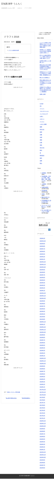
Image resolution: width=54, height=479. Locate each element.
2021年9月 (42, 317)
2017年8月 (42, 400)
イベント (42, 109)
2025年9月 (42, 244)
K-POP (41, 104)
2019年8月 (42, 337)
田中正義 (17, 392)
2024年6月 (42, 277)
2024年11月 (43, 264)
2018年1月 (42, 387)
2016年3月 (42, 444)
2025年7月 (42, 249)
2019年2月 (42, 353)
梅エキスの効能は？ (45, 77)
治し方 (48, 223)
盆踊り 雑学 (43, 94)
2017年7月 (42, 403)
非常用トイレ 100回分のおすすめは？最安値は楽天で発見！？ (45, 51)
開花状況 (42, 155)
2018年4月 (42, 379)
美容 (41, 145)
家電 (41, 132)
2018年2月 (42, 384)
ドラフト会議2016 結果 (14, 50)
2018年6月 (42, 374)
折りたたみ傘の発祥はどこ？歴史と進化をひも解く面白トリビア (45, 57)
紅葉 (41, 142)
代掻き (43, 194)
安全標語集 (44, 191)
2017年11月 (43, 392)
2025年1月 (42, 259)
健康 (41, 127)
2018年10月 (43, 363)
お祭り (41, 116)
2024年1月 (42, 290)
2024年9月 (42, 270)
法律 (41, 137)
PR (40, 106)
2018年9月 (42, 366)
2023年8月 (42, 303)
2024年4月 (42, 283)
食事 (41, 161)
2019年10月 (43, 332)
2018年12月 (43, 358)
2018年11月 (43, 361)
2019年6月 (42, 343)
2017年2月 (42, 416)
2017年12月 (43, 390)
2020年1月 (42, 324)
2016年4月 (42, 442)
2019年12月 (43, 327)
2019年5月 (42, 345)
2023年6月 (42, 309)
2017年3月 (42, 413)
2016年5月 (42, 439)
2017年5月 (42, 408)
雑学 (41, 158)
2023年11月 (43, 296)
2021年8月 (42, 319)
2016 (8, 392)
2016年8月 (42, 431)
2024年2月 (42, 288)
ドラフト (12, 392)
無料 (41, 225)
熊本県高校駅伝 (26, 398)
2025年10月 (43, 241)
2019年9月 (42, 335)
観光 (41, 150)
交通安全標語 (45, 187)
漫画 (41, 140)
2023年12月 (43, 293)
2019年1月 (42, 356)
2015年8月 (42, 463)
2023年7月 (42, 306)
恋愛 (41, 135)
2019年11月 (43, 330)
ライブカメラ (43, 223)
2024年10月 (43, 267)
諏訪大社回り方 (45, 197)
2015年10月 (43, 457)
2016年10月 (43, 426)
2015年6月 (42, 468)
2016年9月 (42, 429)
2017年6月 (42, 405)
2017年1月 (42, 418)
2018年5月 (42, 376)
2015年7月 (42, 465)
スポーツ (18, 42)
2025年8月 (42, 246)
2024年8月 (42, 272)
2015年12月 (43, 452)
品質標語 (44, 173)
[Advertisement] (27, 22)
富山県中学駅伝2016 (11, 398)
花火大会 (42, 148)
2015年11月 (43, 455)
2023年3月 (42, 314)
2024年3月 (42, 285)
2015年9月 (42, 460)
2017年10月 (43, 395)
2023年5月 (42, 311)
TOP (8, 8)
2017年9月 (42, 397)
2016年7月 (42, 434)
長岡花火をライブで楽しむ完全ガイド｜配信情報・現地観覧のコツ (45, 74)
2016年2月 (42, 447)
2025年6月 (42, 251)
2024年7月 (42, 275)
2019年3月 (42, 350)
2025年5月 (42, 254)
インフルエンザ (44, 114)
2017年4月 (42, 410)
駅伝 (41, 163)
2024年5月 (42, 280)
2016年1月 (42, 449)
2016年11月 (43, 423)
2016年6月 (42, 436)
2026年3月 (42, 238)
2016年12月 (43, 421)
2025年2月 (42, 257)
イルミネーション (44, 111)
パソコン (42, 122)
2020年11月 (43, 322)
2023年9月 (42, 301)
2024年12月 (43, 262)
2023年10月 (43, 298)
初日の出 (42, 129)
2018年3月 (42, 382)
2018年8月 (42, 369)
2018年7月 (42, 371)
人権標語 (44, 184)
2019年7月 (42, 340)
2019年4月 (42, 348)
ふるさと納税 (43, 124)
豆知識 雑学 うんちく (13, 3)
